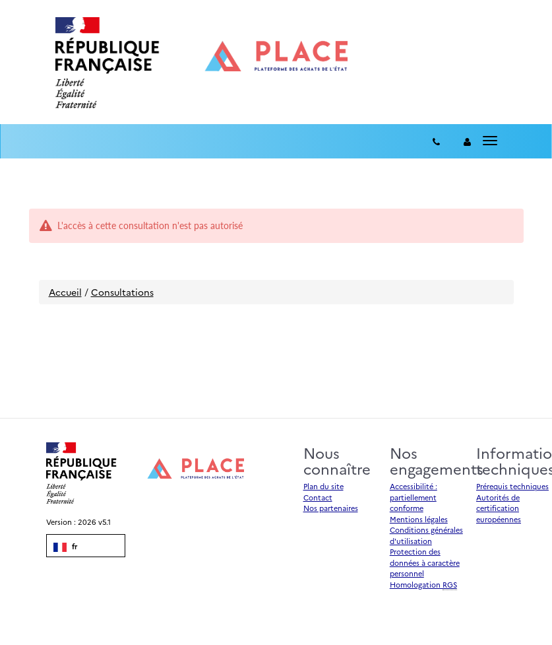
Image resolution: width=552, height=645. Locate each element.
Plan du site (323, 486)
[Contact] (436, 141)
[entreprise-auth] (467, 141)
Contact (317, 497)
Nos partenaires (330, 508)
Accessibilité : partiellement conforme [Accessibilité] (413, 497)
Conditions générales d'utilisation (426, 535)
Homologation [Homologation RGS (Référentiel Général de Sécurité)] (423, 585)
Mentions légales (419, 519)
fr (65, 546)
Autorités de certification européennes (498, 508)
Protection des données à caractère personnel (425, 562)
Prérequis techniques (512, 486)
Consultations (122, 291)
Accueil (65, 291)
